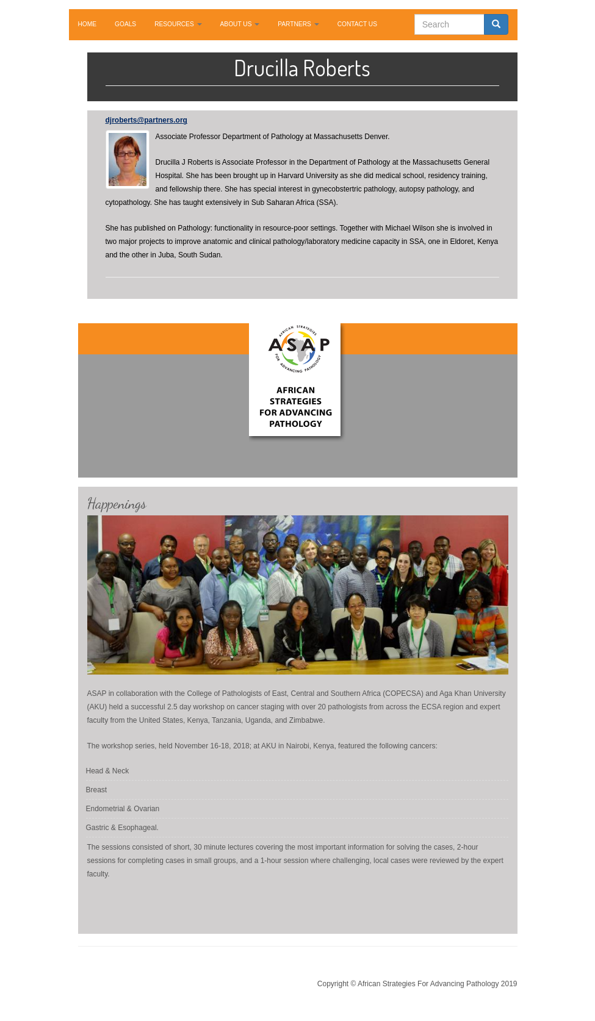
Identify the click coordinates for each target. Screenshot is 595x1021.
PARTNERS (298, 24)
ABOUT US (240, 24)
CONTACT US (357, 24)
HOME (87, 24)
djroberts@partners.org (146, 120)
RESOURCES (177, 24)
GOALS (125, 24)
